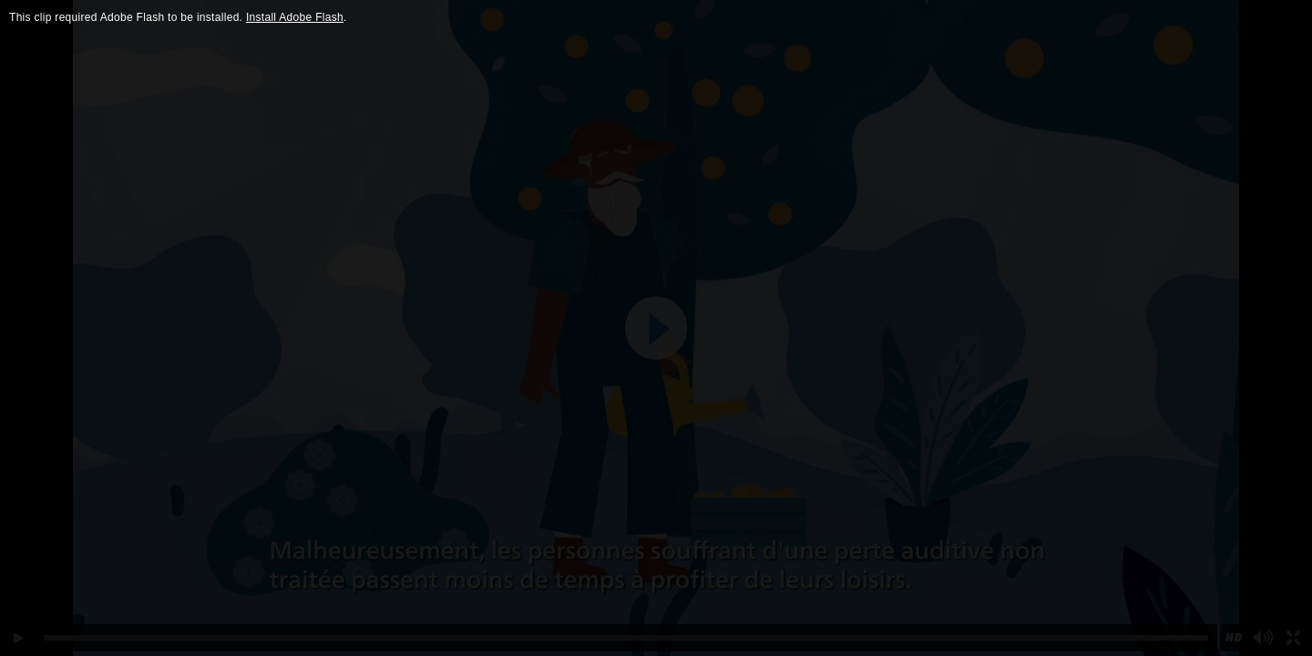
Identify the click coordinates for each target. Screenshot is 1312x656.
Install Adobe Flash (294, 17)
